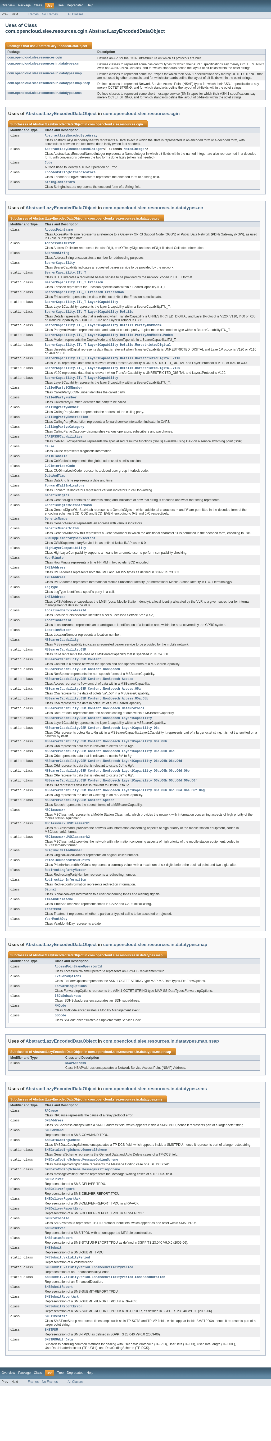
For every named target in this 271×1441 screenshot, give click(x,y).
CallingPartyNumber (62, 419)
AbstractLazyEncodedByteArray (71, 136)
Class (38, 5)
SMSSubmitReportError (63, 1360)
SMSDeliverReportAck (62, 1246)
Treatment (53, 947)
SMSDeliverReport (60, 1236)
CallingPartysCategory (64, 440)
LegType (51, 609)
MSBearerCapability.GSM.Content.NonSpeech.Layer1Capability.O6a (102, 757)
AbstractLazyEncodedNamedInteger (74, 150)
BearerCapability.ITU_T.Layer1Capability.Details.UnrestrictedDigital (108, 354)
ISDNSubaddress (68, 1036)
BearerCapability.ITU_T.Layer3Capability (81, 388)
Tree (60, 5)
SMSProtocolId (57, 1267)
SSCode (60, 1057)
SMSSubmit (53, 1298)
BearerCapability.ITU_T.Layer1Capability (81, 309)
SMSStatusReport (59, 1287)
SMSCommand (54, 1174)
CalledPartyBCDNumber (63, 399)
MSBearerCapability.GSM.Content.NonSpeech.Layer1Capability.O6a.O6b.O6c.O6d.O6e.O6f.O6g (125, 822)
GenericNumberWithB (62, 547)
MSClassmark (55, 843)
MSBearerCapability (62, 664)
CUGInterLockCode (60, 481)
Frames (33, 14)
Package (24, 5)
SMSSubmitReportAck (62, 1349)
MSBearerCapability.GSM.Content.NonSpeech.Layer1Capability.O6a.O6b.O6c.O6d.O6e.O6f (121, 812)
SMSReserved (55, 1277)
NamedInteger (135, 150)
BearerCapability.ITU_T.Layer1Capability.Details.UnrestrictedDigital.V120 (112, 378)
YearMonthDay (56, 957)
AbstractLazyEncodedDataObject (61, 46)
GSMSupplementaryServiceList (70, 557)
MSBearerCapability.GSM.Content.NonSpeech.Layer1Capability (98, 746)
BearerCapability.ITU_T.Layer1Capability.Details (89, 319)
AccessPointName (59, 233)
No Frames (50, 14)
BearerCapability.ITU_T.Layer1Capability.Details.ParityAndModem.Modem (109, 343)
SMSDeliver (54, 1226)
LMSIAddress (55, 619)
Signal (50, 926)
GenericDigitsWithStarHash (68, 522)
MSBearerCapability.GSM (65, 674)
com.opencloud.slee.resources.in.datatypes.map (44, 73)
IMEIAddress (55, 588)
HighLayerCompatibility (65, 567)
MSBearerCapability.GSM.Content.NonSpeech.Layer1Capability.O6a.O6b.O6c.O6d (113, 791)
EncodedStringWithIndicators (70, 174)
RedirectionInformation (65, 916)
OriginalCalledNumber (63, 885)
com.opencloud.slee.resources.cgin (34, 57)
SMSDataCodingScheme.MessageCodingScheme (81, 1205)
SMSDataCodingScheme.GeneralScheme (76, 1195)
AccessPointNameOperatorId (78, 1005)
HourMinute (54, 578)
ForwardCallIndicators (64, 502)
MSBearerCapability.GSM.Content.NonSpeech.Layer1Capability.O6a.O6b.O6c (109, 781)
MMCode (60, 1047)
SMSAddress (54, 1164)
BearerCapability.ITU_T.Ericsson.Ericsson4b (84, 298)
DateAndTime (55, 491)
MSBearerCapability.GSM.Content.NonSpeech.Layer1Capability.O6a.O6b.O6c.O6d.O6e (117, 802)
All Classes (75, 14)
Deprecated (75, 5)
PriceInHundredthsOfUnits (67, 895)
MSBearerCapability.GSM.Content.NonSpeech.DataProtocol (94, 736)
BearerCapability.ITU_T (65, 278)
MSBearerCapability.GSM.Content (73, 685)
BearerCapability (60, 267)
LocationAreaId (58, 643)
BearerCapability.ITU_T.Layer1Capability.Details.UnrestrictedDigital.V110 (112, 368)
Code (48, 164)
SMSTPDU (51, 1384)
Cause (49, 460)
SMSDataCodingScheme (62, 1184)
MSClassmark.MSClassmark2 (67, 871)
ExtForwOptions (68, 1016)
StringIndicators (60, 185)
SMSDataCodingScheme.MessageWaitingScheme (82, 1215)
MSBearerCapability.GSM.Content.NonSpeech (82, 695)
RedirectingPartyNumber (65, 906)
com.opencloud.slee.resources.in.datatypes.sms (44, 93)
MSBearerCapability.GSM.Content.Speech (79, 833)
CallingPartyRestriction (66, 430)
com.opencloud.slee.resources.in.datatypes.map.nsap (48, 83)
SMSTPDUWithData (59, 1394)
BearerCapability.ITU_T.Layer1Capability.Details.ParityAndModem (103, 333)
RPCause (51, 1153)
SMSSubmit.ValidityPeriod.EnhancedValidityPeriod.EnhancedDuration (105, 1329)
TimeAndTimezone (59, 937)
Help (90, 5)
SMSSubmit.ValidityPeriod (67, 1308)
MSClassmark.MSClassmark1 (67, 857)
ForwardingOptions (71, 1026)
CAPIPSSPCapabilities (63, 450)
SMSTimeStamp (56, 1370)
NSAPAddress (75, 1105)
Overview (8, 5)
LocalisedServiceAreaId (65, 633)
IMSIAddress (55, 598)
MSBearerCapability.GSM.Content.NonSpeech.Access (89, 705)
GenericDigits (57, 512)
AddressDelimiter (60, 247)
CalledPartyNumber (61, 409)
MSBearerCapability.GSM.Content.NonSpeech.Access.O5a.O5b (96, 726)
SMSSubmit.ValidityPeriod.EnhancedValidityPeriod (89, 1318)
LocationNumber (58, 654)
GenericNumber (57, 536)
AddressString (57, 257)
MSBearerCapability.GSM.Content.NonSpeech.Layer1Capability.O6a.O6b (106, 771)
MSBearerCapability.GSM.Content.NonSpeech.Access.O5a (93, 715)
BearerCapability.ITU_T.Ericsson (74, 288)
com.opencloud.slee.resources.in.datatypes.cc (43, 63)
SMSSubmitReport (59, 1339)
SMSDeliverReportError (64, 1256)
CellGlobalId (56, 471)
